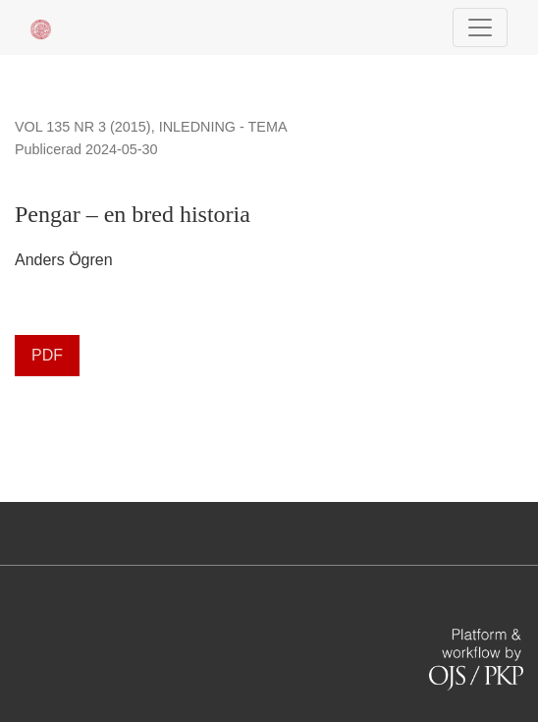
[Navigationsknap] (480, 27)
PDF (47, 355)
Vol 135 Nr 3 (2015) (83, 127)
